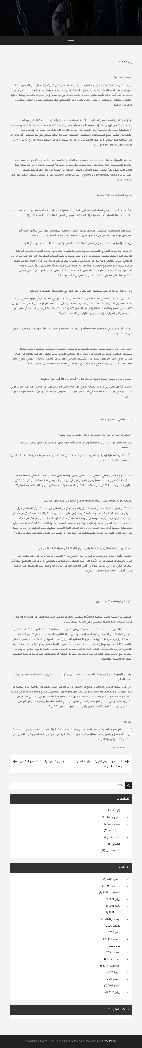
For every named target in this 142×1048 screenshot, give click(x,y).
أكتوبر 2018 (114, 986)
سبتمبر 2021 (113, 886)
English (112, 811)
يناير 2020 (114, 946)
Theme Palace (109, 1041)
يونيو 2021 (114, 906)
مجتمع (116, 844)
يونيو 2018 (114, 992)
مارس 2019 (113, 979)
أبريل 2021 (114, 913)
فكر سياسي (113, 837)
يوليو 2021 (114, 899)
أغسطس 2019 (111, 966)
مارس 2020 (113, 939)
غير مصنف (114, 831)
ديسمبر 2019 (112, 952)
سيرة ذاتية (114, 824)
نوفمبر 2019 (113, 959)
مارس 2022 (113, 879)
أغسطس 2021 (111, 893)
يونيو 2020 (114, 933)
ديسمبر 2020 (112, 919)
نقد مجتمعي (113, 851)
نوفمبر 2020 (113, 926)
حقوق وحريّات (118, 747)
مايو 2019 (114, 972)
